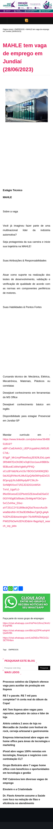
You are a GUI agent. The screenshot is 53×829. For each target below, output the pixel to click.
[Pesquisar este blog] (20, 668)
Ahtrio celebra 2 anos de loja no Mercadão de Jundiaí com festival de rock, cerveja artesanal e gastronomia (25, 727)
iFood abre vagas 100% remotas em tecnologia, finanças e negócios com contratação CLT (25, 755)
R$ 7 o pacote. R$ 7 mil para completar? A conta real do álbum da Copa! (25, 699)
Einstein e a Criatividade (17, 789)
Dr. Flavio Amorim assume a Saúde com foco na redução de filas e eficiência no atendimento (24, 799)
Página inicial (8, 29)
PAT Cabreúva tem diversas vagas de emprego (25, 781)
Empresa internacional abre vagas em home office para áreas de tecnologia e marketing (26, 741)
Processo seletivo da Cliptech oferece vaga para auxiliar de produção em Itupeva (26, 685)
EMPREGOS (19, 29)
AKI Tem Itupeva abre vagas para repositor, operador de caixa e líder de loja (26, 713)
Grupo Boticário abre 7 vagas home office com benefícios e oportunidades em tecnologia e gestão (26, 769)
